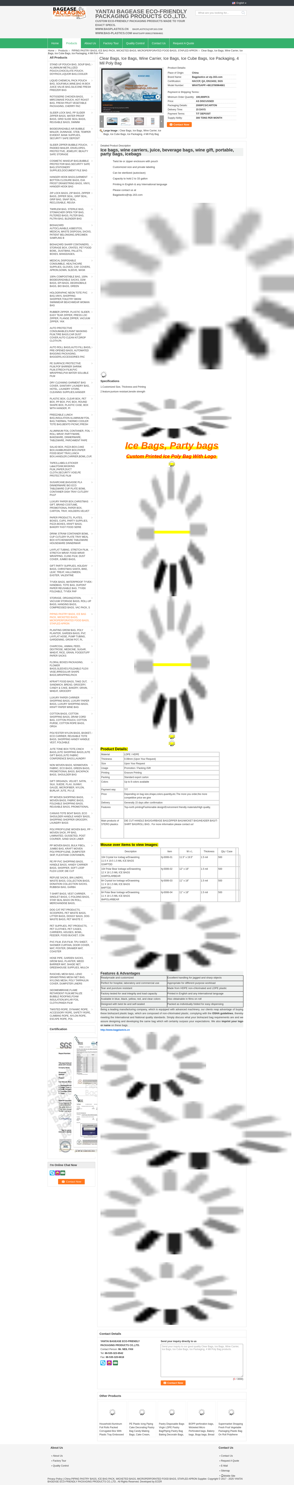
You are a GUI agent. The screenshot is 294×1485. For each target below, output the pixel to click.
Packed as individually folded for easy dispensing (195, 1004)
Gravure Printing (133, 772)
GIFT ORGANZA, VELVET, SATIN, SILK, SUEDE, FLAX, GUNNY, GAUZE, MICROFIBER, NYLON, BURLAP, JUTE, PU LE (68, 786)
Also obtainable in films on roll (184, 998)
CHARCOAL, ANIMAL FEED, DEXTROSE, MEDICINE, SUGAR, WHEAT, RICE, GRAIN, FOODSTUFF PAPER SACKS (70, 651)
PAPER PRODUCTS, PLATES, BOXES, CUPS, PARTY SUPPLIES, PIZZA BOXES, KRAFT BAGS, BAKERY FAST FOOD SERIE (69, 522)
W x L (190, 851)
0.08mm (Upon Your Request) (140, 759)
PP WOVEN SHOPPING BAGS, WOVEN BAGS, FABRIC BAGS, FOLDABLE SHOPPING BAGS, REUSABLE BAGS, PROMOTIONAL (69, 802)
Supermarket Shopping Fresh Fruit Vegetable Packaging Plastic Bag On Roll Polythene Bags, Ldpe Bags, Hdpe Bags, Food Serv (231, 1432)
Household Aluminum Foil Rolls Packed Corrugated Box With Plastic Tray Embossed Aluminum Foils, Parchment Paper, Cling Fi (112, 1434)
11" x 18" (184, 880)
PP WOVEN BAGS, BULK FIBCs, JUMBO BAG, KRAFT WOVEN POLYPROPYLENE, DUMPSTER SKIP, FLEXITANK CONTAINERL (67, 850)
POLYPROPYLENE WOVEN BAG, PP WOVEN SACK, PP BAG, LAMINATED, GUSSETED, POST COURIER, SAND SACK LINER (70, 834)
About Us (90, 43)
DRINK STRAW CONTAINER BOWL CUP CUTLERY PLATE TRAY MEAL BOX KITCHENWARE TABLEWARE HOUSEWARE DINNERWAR (69, 538)
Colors (104, 781)
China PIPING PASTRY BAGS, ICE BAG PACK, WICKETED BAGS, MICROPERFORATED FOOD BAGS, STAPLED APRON (130, 1478)
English (240, 3)
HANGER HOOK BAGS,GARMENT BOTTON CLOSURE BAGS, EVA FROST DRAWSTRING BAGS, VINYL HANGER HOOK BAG (70, 182)
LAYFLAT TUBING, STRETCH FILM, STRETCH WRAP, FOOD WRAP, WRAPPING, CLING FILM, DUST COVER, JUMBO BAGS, (69, 554)
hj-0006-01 (166, 857)
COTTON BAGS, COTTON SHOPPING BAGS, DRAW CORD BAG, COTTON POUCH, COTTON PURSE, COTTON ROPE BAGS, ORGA (68, 720)
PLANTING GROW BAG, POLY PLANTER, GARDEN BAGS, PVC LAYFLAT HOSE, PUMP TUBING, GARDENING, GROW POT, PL (68, 635)
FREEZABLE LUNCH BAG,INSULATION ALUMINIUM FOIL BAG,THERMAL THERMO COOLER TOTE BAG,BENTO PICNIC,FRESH (70, 419)
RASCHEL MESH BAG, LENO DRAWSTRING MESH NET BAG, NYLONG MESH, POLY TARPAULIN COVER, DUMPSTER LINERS (69, 979)
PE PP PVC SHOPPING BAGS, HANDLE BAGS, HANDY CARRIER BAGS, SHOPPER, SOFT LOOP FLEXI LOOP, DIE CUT (69, 866)
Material (105, 754)
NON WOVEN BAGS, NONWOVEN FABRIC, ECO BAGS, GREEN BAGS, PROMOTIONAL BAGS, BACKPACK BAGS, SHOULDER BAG (70, 770)
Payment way (108, 789)
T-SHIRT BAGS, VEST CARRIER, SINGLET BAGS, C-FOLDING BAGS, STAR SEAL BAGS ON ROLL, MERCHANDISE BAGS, (70, 898)
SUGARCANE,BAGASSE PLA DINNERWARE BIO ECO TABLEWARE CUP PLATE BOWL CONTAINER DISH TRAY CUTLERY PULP (69, 488)
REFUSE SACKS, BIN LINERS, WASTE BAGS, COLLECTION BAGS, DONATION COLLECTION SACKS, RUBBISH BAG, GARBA (70, 882)
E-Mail (224, 1465)
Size (103, 763)
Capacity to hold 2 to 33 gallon (130, 178)
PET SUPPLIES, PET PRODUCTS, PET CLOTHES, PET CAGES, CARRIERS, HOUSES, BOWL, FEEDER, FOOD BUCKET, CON (68, 931)
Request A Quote (183, 43)
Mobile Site (228, 1475)
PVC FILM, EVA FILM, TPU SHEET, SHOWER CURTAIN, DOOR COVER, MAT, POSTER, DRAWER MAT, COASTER (70, 947)
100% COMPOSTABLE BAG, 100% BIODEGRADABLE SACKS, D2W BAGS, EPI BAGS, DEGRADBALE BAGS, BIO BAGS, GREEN (69, 281)
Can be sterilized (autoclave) (129, 172)
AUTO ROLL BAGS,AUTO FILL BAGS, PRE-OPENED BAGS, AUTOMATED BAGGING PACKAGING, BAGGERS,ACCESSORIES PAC (70, 352)
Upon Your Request (134, 763)
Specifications (109, 381)
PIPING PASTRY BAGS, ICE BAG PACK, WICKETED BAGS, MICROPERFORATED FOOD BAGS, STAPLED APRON (135, 50)
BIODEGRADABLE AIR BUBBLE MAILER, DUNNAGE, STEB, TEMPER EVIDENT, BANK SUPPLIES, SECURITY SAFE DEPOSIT (70, 133)
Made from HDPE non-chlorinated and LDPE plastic (197, 988)
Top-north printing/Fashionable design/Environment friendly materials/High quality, (167, 807)
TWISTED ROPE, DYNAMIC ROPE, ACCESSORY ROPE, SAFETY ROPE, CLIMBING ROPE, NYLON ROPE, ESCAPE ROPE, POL (70, 1014)
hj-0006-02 (166, 869)
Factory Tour (111, 43)
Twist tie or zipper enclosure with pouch (135, 161)
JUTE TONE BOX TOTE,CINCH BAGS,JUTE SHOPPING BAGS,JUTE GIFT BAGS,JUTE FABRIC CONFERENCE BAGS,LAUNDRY (70, 754)
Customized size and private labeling (134, 167)
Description (131, 851)
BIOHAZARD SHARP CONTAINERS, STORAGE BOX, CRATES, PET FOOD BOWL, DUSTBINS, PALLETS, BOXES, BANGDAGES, (70, 249)
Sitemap (225, 1470)
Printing (105, 772)
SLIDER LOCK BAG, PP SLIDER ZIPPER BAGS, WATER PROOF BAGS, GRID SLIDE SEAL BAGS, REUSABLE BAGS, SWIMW (68, 117)
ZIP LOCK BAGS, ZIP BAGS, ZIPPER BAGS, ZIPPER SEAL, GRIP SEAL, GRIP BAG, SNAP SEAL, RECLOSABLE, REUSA (70, 198)
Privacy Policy (55, 1478)
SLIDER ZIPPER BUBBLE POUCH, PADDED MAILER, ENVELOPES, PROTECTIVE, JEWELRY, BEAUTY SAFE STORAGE (69, 149)
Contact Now (181, 124)
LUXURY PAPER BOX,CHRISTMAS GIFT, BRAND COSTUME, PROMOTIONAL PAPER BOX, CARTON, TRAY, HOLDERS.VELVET (69, 506)
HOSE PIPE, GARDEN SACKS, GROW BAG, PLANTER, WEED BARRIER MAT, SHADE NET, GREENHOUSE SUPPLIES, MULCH (69, 963)
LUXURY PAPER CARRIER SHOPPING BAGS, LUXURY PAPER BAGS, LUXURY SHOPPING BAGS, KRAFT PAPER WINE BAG (69, 702)
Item (169, 851)
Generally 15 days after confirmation (143, 802)
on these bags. (119, 1025)
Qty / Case (227, 851)
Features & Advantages (120, 973)
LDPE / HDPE (131, 754)
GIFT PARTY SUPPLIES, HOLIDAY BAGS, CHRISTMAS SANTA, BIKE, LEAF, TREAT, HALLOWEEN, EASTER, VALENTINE (69, 570)
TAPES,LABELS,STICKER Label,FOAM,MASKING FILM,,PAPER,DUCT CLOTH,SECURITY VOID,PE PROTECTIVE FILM (65, 469)
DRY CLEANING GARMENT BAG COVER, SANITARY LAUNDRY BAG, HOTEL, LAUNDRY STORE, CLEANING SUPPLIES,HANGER (70, 387)
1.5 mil (204, 857)
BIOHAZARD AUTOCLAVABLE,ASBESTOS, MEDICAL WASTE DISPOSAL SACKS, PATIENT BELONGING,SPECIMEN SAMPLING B (70, 231)
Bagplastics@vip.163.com (128, 194)
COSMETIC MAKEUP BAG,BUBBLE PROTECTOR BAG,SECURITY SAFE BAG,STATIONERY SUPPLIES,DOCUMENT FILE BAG (70, 166)
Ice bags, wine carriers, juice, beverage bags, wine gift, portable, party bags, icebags (167, 151)
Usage (104, 768)
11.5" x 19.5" (186, 857)
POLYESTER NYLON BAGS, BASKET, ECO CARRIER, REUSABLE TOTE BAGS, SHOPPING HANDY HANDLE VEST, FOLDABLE (70, 738)
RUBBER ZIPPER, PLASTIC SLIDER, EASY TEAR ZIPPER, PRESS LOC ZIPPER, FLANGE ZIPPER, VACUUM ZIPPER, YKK (70, 317)
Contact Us (158, 43)
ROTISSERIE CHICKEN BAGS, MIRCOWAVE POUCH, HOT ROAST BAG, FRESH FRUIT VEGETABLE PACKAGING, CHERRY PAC (69, 101)
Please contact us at (124, 190)
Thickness (106, 759)
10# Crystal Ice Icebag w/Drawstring (120, 857)
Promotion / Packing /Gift (137, 768)
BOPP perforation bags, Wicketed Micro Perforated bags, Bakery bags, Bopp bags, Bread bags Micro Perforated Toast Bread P (201, 1432)
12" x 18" (184, 869)
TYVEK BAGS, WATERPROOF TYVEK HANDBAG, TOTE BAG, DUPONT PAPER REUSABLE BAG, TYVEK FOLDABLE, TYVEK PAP (71, 587)
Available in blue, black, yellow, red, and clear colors (131, 998)
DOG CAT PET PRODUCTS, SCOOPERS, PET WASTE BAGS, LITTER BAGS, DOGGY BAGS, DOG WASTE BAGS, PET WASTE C (70, 914)
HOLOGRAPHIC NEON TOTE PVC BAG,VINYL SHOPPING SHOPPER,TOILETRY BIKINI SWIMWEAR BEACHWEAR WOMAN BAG (70, 299)
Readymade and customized (117, 977)
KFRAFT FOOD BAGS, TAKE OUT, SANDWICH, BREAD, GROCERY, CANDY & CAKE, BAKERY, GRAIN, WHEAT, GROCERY (69, 686)
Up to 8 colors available (136, 781)
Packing (105, 777)
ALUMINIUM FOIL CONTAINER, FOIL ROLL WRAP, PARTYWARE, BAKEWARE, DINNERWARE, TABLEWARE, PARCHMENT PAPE (70, 436)
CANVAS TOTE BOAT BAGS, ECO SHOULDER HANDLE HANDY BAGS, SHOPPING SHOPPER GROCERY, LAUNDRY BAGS (70, 818)
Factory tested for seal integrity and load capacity (129, 993)
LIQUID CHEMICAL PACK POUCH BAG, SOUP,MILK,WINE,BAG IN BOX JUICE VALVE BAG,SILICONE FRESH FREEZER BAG (70, 85)
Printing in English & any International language (140, 184)
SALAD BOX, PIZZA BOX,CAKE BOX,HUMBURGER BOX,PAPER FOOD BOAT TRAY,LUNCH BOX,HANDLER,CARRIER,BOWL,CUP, (71, 452)
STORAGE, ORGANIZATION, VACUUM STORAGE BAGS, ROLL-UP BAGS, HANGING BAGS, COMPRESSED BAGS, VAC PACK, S (70, 603)
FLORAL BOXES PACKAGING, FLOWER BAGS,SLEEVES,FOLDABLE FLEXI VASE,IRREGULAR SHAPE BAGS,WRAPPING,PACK (69, 668)
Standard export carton (136, 777)
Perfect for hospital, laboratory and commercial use (130, 982)
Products (71, 43)
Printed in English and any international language (195, 993)
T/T (126, 789)
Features (106, 807)
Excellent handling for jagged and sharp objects (194, 977)
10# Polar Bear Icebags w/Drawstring (121, 869)
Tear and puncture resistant (116, 988)
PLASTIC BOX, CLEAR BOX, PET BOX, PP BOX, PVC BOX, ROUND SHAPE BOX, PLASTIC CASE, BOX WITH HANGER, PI (69, 403)
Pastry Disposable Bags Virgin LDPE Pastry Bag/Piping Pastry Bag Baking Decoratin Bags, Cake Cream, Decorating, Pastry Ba (171, 1432)
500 (220, 857)
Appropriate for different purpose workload (191, 982)
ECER (158, 1481)
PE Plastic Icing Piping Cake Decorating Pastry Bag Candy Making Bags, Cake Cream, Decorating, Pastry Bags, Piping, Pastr (141, 1432)
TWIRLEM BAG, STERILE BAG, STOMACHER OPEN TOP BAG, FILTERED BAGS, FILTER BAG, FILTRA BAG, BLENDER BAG (67, 214)
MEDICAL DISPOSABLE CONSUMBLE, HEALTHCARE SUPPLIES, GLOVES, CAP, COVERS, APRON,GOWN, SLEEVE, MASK (70, 265)
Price (104, 794)
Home (55, 43)
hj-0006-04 (166, 892)
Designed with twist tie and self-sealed (123, 1004)
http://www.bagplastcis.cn (115, 1030)
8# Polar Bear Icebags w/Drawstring (120, 892)
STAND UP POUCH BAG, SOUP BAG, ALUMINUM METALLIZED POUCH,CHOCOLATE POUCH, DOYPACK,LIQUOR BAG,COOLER (70, 69)
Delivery (105, 802)
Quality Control (135, 43)
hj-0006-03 (166, 880)
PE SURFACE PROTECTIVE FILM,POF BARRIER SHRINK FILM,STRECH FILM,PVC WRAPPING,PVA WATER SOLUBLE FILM (69, 370)
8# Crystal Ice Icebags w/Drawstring (120, 880)
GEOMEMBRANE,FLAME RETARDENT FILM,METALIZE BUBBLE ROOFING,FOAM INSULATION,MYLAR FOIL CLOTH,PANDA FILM (66, 996)
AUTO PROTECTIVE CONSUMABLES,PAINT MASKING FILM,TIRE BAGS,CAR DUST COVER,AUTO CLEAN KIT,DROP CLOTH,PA (68, 334)
